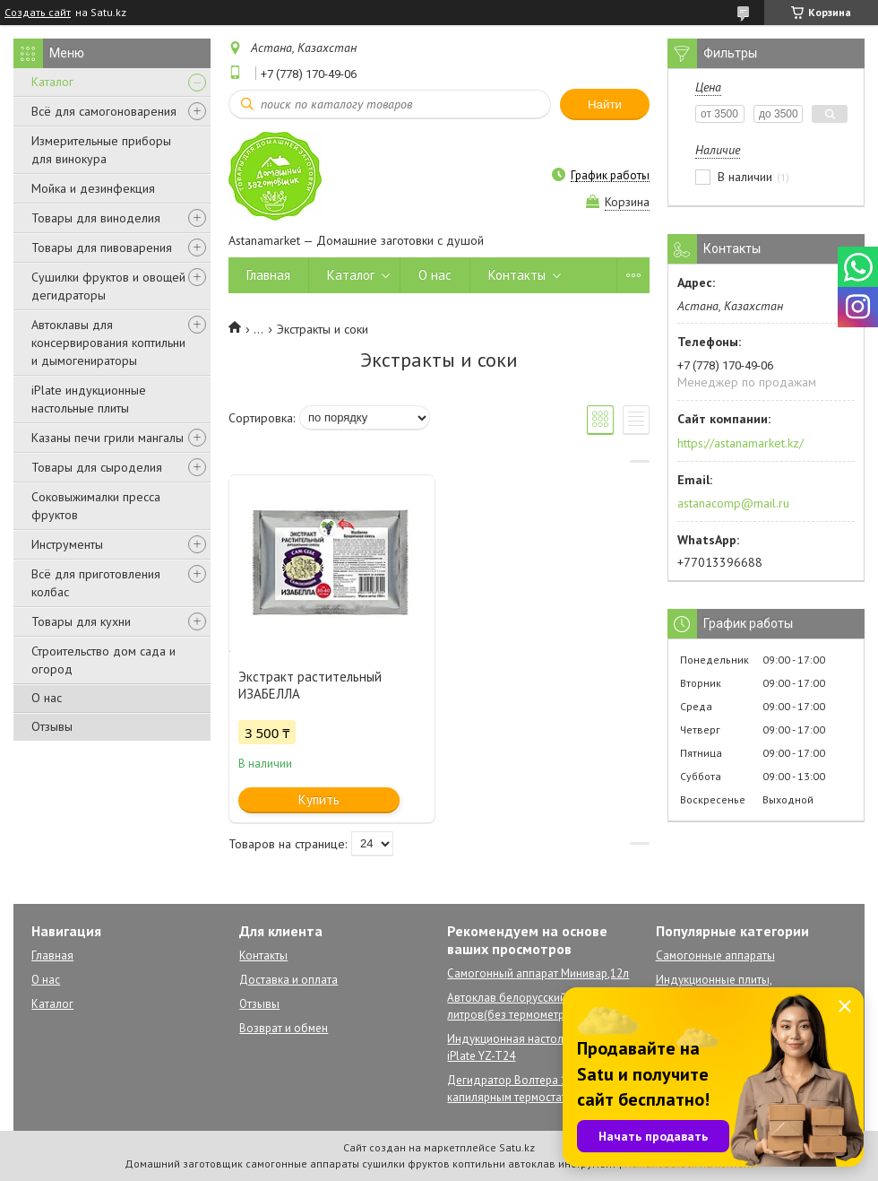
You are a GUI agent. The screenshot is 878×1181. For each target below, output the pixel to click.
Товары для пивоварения (101, 247)
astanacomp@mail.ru (733, 503)
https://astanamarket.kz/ (740, 443)
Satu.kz (517, 1147)
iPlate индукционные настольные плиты (88, 399)
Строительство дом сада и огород (103, 660)
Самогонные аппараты (715, 955)
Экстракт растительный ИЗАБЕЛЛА (310, 685)
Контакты (517, 275)
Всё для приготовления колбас (95, 583)
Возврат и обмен (283, 1028)
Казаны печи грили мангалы (107, 438)
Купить (319, 799)
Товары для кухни (81, 621)
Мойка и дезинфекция (93, 188)
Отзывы (52, 726)
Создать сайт (37, 12)
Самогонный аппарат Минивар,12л (538, 973)
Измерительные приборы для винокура (101, 150)
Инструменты (67, 544)
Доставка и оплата (288, 979)
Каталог (52, 82)
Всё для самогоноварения (103, 111)
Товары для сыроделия (96, 467)
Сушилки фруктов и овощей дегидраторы (108, 286)
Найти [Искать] (605, 104)
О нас (46, 698)
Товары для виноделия (95, 218)
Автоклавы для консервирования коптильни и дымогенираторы (108, 343)
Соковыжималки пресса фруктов (95, 506)
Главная (268, 275)
